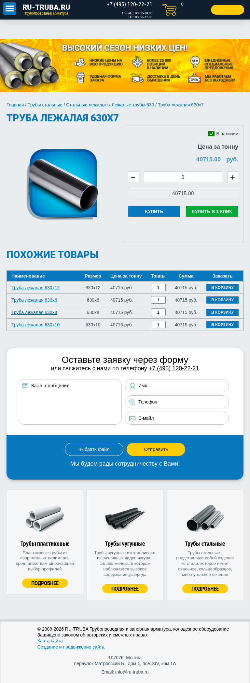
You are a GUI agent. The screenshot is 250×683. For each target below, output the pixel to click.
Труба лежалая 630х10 (35, 324)
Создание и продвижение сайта (70, 646)
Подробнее (45, 583)
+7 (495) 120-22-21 (174, 368)
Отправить (156, 449)
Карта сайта (50, 640)
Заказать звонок (220, 10)
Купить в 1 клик (212, 211)
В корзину (222, 287)
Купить (154, 211)
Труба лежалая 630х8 (34, 312)
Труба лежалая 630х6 (34, 300)
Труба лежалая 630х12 (35, 287)
